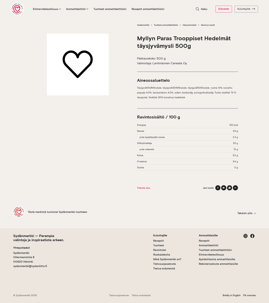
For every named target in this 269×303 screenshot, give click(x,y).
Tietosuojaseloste (164, 263)
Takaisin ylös (246, 213)
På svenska (249, 295)
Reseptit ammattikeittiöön (148, 9)
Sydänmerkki (143, 25)
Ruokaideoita (161, 254)
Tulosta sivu (143, 187)
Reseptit (158, 240)
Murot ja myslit (208, 25)
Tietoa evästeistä (164, 268)
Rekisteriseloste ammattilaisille (218, 263)
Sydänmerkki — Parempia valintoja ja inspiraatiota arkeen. (38, 238)
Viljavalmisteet (189, 25)
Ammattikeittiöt (77, 9)
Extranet (223, 8)
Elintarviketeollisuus (47, 9)
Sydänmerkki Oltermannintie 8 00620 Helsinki (23, 257)
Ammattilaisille (208, 235)
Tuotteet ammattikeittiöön (109, 9)
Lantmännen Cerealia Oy (170, 63)
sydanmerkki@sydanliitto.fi (30, 266)
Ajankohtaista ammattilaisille (217, 259)
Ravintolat (159, 250)
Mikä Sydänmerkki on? (167, 259)
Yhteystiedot (21, 247)
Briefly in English (232, 295)
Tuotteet (158, 245)
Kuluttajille (246, 9)
